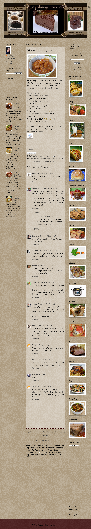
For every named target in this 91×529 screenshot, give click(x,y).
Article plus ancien (56, 432)
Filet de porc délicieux (16, 128)
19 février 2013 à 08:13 (45, 325)
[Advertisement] (27, 39)
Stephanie (35, 236)
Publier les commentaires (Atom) (48, 440)
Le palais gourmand (43, 156)
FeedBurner (77, 69)
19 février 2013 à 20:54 (45, 345)
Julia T (34, 359)
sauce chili (31, 161)
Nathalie (35, 173)
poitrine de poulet (50, 159)
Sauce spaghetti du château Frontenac (17, 175)
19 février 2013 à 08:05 (46, 304)
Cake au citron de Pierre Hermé (16, 200)
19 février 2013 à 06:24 (46, 173)
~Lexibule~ (35, 251)
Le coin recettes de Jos (50, 88)
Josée (34, 345)
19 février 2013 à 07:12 (46, 265)
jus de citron (39, 159)
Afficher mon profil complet (13, 62)
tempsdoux (36, 374)
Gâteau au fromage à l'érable (17, 150)
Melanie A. (35, 188)
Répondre (35, 182)
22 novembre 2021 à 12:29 (48, 387)
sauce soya (40, 161)
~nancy (34, 304)
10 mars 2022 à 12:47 (46, 216)
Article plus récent (35, 432)
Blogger (55, 525)
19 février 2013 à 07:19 (46, 282)
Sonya (34, 325)
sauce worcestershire (53, 161)
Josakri (34, 265)
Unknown (35, 387)
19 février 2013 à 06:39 (48, 188)
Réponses (37, 213)
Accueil (45, 434)
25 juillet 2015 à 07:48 (48, 374)
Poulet (60, 159)
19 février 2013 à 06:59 (48, 251)
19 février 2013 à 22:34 (45, 359)
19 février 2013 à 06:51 (48, 236)
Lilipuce (34, 282)
